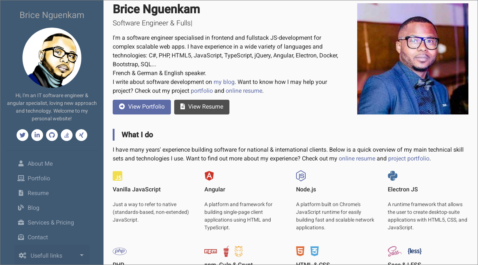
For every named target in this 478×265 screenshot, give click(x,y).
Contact (32, 237)
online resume (244, 90)
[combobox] (52, 258)
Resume (33, 193)
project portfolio (408, 158)
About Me (46, 163)
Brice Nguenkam (52, 15)
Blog (28, 207)
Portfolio (33, 178)
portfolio (202, 90)
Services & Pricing (45, 222)
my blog (224, 81)
